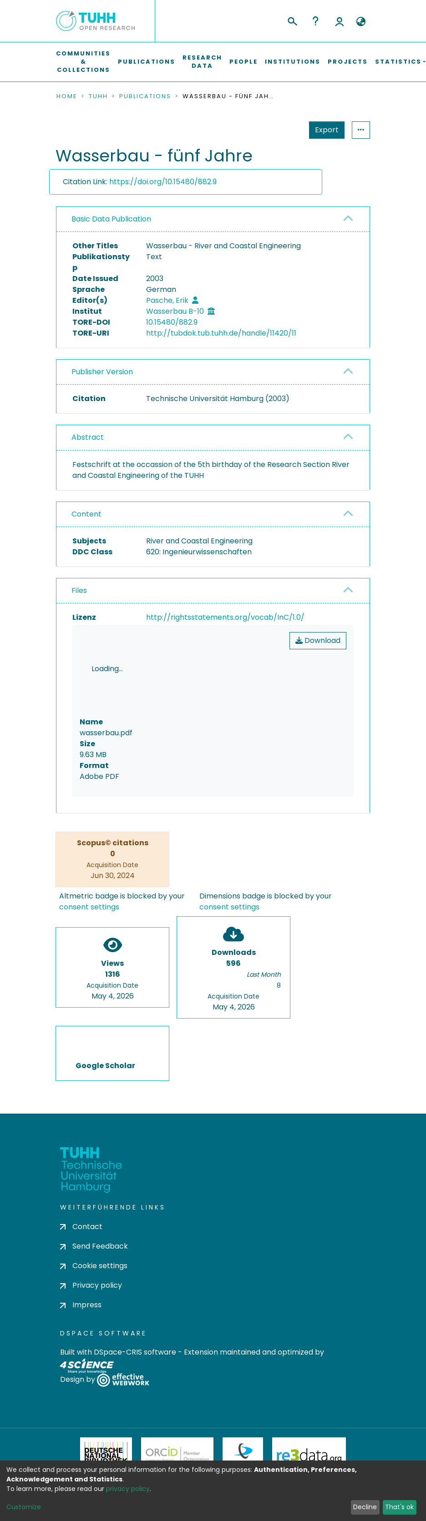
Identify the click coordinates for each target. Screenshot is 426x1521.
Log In (339, 21)
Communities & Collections (83, 61)
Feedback (213, 1498)
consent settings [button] (89, 854)
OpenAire (210, 1448)
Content (86, 514)
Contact (81, 1174)
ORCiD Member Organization (177, 1403)
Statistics (324, 130)
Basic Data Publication (111, 219)
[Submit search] (292, 20)
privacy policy (128, 1488)
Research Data (202, 61)
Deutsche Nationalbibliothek (106, 1402)
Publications (146, 61)
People (243, 61)
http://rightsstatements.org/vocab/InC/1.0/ (225, 617)
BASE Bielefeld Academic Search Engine (283, 1448)
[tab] (213, 219)
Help (315, 21)
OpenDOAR (140, 1448)
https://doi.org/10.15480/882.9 (163, 181)
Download (317, 640)
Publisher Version (102, 371)
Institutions (292, 61)
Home (66, 96)
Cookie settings (93, 1213)
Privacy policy (91, 1233)
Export (282, 130)
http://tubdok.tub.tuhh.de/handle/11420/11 (221, 333)
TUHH (98, 96)
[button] (360, 21)
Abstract (87, 437)
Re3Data (309, 1402)
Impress (80, 1252)
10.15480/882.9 (172, 322)
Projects (348, 61)
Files (79, 590)
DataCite (243, 1402)
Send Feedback (94, 1193)
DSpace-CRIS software (135, 1300)
